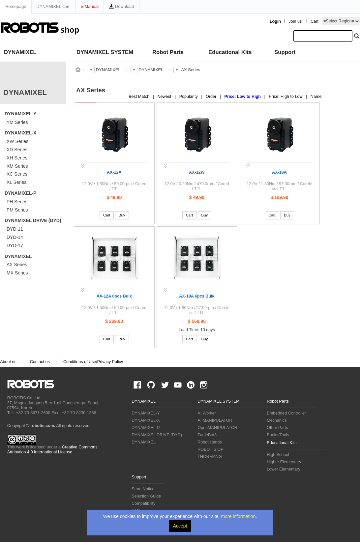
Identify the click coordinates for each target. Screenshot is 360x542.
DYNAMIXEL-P (20, 193)
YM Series (17, 122)
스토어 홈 (78, 69)
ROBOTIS (33, 384)
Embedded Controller (286, 413)
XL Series (16, 182)
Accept (180, 525)
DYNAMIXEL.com (54, 6)
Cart (314, 21)
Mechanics (276, 420)
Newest (164, 96)
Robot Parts (168, 52)
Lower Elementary (283, 469)
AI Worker (206, 413)
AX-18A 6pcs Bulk (196, 296)
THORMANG (209, 456)
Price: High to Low (286, 96)
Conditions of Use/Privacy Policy (93, 361)
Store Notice (143, 489)
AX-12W (197, 172)
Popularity (189, 96)
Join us (295, 21)
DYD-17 (15, 245)
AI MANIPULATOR (214, 420)
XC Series (17, 174)
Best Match (140, 96)
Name (316, 96)
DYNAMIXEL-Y (20, 113)
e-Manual (90, 6)
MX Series (17, 272)
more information (238, 516)
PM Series (17, 210)
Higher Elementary (284, 462)
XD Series (17, 149)
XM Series (17, 166)
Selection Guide (146, 496)
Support (284, 52)
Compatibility (143, 503)
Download (121, 6)
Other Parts (277, 427)
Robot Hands (209, 442)
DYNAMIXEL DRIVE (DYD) (33, 220)
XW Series (17, 141)
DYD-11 (15, 229)
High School (278, 454)
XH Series (17, 157)
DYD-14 (15, 237)
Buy (122, 215)
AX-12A (114, 172)
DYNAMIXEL (20, 52)
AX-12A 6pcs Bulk (114, 296)
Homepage (15, 6)
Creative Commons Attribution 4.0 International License (52, 449)
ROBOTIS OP (210, 449)
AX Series (17, 264)
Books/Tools (278, 435)
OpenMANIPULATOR (217, 427)
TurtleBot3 (207, 435)
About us (8, 361)
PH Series (17, 201)
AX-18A (279, 172)
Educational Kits (230, 52)
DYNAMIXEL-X (20, 132)
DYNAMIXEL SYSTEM (104, 52)
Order (212, 96)
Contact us (40, 361)
